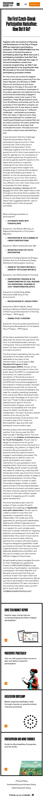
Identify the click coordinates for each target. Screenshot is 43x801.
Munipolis (7, 188)
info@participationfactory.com (17, 591)
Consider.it (17, 188)
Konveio (6, 190)
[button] (18, 4)
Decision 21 (27, 188)
